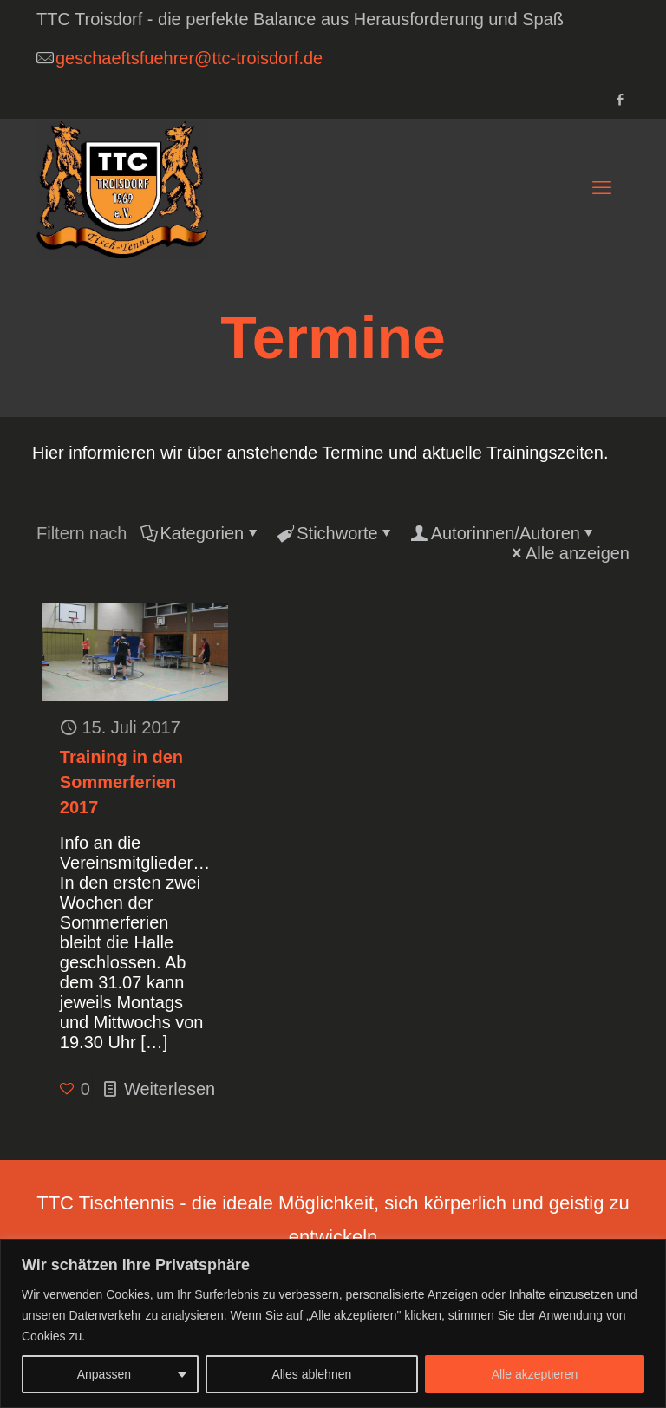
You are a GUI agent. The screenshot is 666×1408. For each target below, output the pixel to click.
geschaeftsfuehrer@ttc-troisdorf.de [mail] (189, 58)
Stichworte (336, 533)
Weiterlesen (169, 1088)
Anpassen (104, 1374)
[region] (333, 1323)
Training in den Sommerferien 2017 (121, 782)
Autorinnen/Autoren (504, 533)
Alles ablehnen (311, 1374)
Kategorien (201, 533)
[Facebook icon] (619, 99)
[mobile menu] (602, 188)
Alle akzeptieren (535, 1374)
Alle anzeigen (569, 553)
